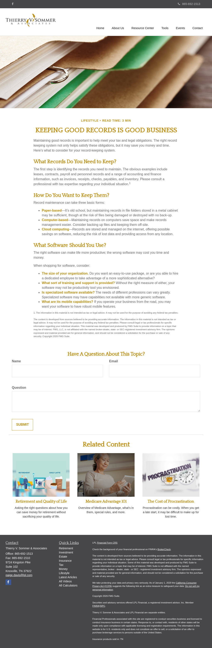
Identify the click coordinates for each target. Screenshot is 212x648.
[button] (118, 21)
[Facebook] (12, 4)
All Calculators (68, 585)
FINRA (95, 606)
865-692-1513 (189, 4)
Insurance (65, 560)
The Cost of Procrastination (171, 501)
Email (113, 361)
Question (19, 387)
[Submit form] (22, 424)
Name (16, 361)
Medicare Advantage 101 (106, 501)
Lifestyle (64, 573)
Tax (61, 564)
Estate (63, 556)
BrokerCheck (164, 549)
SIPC (102, 606)
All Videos (65, 581)
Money (63, 569)
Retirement (66, 548)
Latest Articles (68, 577)
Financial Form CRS (107, 542)
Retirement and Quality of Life (41, 501)
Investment (66, 552)
